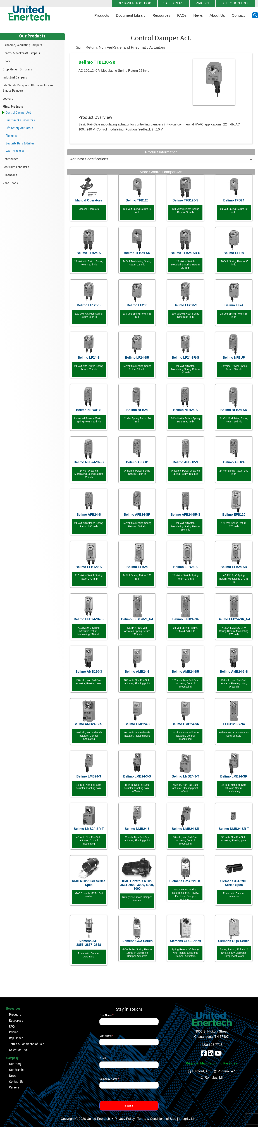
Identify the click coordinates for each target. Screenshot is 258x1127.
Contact (238, 15)
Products (101, 15)
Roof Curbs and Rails (16, 167)
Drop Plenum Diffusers (17, 69)
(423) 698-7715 (211, 1044)
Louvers (8, 98)
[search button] (255, 15)
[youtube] (218, 1054)
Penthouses (10, 159)
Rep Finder (16, 1038)
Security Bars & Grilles (20, 143)
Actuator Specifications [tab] (89, 159)
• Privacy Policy (123, 1119)
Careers (14, 1087)
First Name (106, 1015)
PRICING (202, 3)
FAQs (182, 15)
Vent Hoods (10, 183)
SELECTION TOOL (235, 3)
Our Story (15, 1064)
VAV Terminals (15, 151)
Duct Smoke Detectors (20, 120)
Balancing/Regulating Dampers (22, 45)
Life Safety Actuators (19, 128)
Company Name (109, 1079)
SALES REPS (173, 3)
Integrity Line (188, 1119)
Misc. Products (13, 106)
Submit (129, 1105)
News (198, 15)
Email (103, 1058)
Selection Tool (18, 1050)
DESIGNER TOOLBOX (134, 3)
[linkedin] (211, 1054)
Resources (161, 15)
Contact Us (16, 1081)
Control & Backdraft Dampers (21, 53)
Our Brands (16, 1070)
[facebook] (204, 1054)
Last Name (106, 1035)
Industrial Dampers (15, 77)
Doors (6, 61)
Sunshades (10, 175)
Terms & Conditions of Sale (26, 1044)
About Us (217, 15)
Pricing (13, 1032)
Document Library (131, 15)
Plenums (11, 135)
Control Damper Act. (19, 112)
